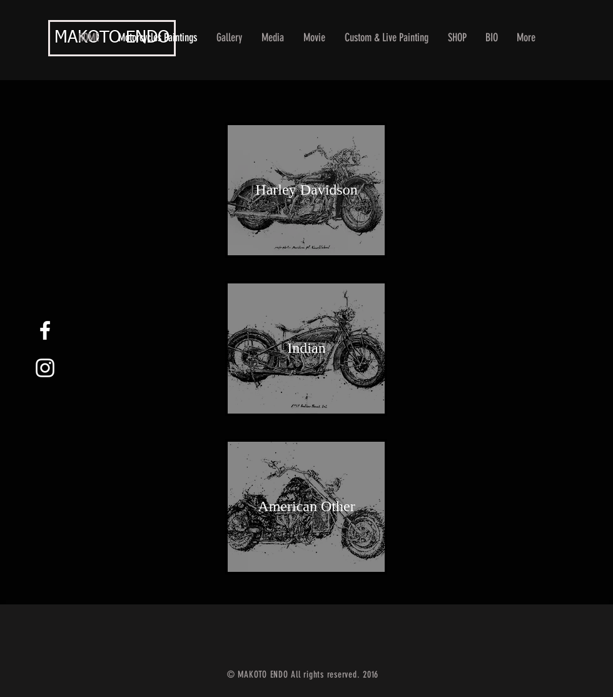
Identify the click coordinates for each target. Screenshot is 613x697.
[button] (229, 38)
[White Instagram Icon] (45, 367)
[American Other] (306, 506)
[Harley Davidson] (306, 190)
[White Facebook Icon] (45, 330)
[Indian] (306, 348)
